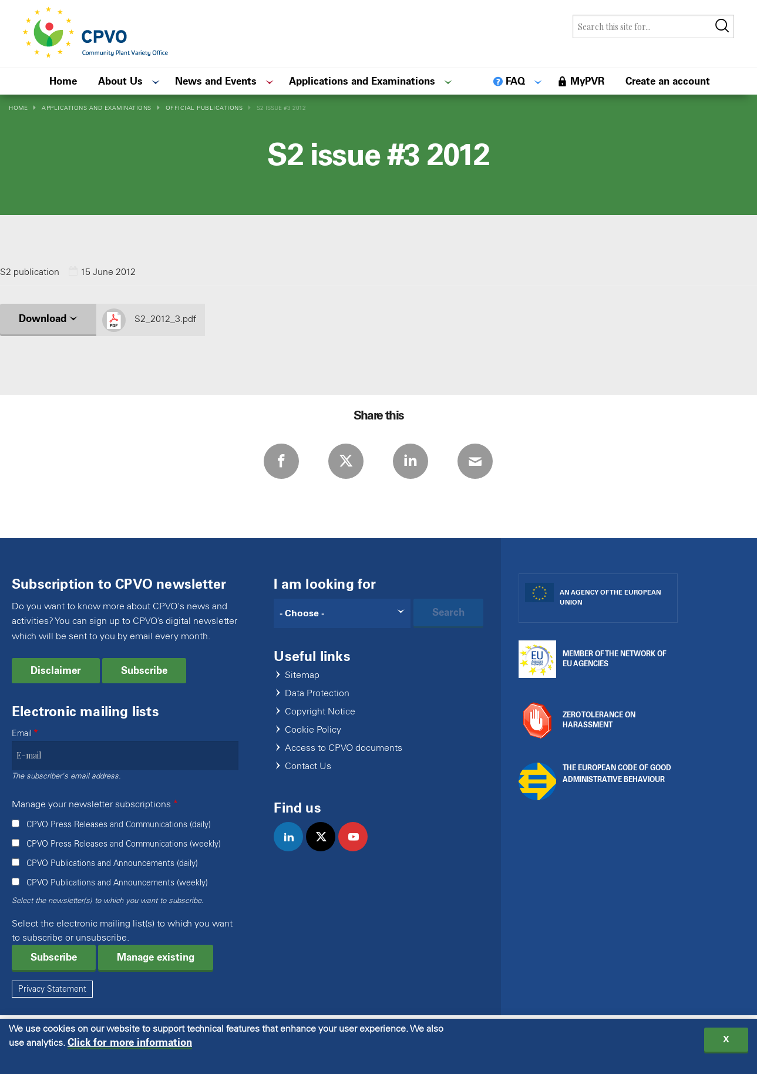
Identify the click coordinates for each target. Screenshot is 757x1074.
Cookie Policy (313, 730)
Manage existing (155, 957)
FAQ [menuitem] (515, 81)
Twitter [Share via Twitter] (346, 461)
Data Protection (317, 694)
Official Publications (204, 108)
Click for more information (130, 1043)
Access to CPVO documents (343, 748)
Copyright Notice (320, 712)
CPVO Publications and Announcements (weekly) (117, 883)
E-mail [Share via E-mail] (475, 461)
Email (22, 734)
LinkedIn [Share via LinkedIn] (410, 461)
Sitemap (302, 675)
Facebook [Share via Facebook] (281, 461)
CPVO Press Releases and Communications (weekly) (123, 844)
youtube (358, 849)
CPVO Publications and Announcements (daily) (112, 863)
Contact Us (308, 766)
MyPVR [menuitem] (587, 81)
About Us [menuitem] (120, 81)
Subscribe (144, 670)
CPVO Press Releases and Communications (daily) (118, 825)
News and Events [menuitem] (216, 81)
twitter (325, 849)
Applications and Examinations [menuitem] (362, 81)
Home (18, 108)
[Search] (342, 613)
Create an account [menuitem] (667, 81)
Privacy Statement (52, 989)
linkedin (293, 849)
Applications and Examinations (97, 108)
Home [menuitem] (63, 81)
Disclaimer (56, 670)
